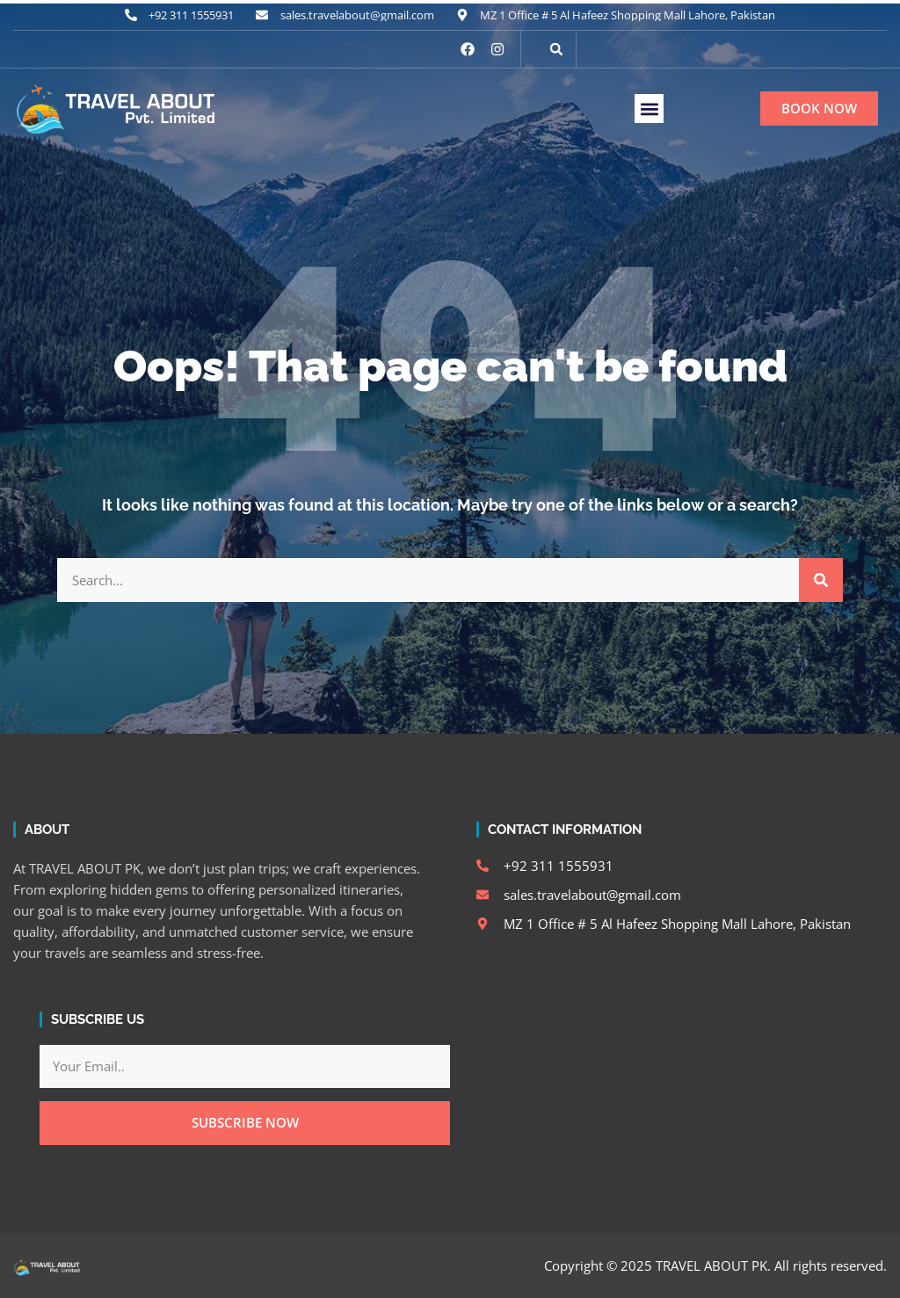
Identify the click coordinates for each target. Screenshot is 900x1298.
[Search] (821, 580)
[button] (556, 49)
